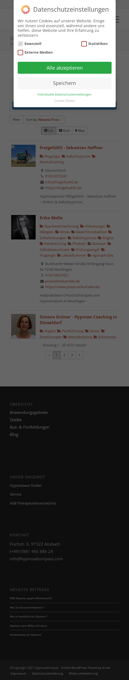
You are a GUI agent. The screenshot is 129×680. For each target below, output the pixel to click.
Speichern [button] (64, 80)
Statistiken (94, 41)
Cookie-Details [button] (64, 98)
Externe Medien (35, 49)
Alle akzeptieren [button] (65, 65)
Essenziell (30, 41)
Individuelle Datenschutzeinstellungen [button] (64, 92)
